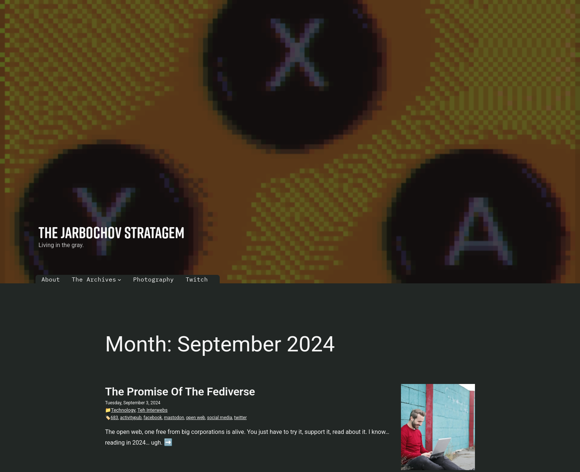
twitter (240, 417)
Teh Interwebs (152, 410)
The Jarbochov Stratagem (111, 232)
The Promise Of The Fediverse (180, 391)
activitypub (131, 417)
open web (195, 417)
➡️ (168, 442)
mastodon (174, 417)
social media (219, 417)
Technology (123, 410)
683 (114, 417)
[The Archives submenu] (119, 279)
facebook (153, 417)
